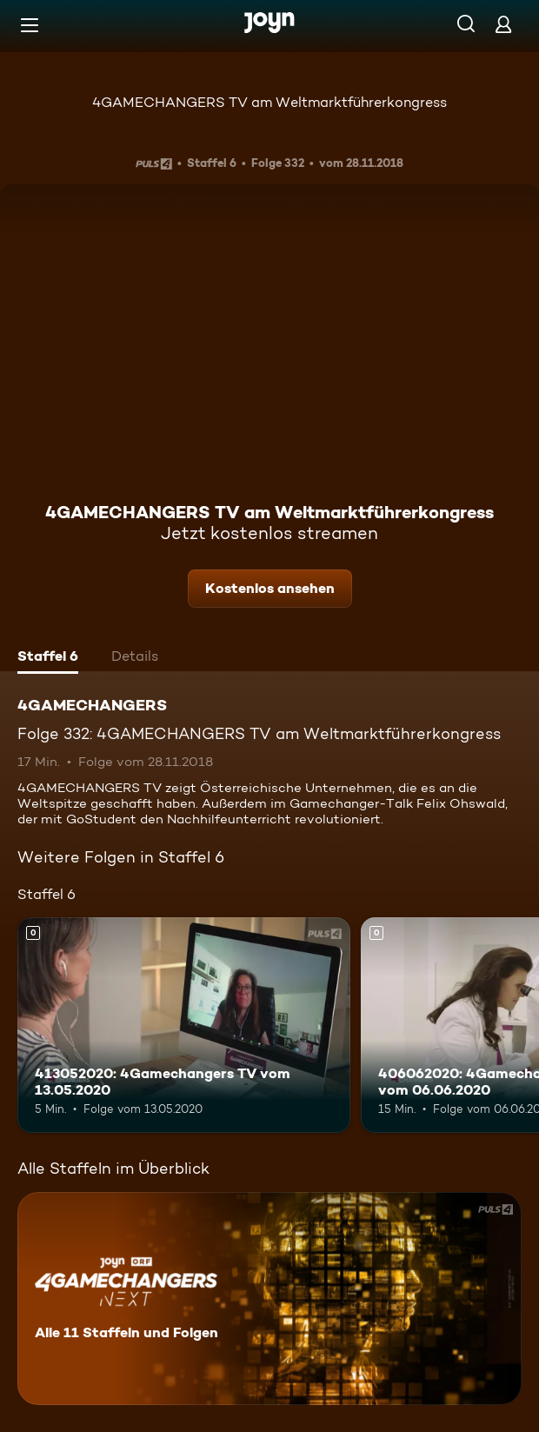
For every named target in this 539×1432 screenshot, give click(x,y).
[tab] (48, 658)
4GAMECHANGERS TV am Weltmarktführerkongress (269, 102)
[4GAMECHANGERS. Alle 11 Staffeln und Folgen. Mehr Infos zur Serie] (269, 1298)
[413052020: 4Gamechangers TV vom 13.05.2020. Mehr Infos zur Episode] (183, 1025)
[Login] (503, 24)
